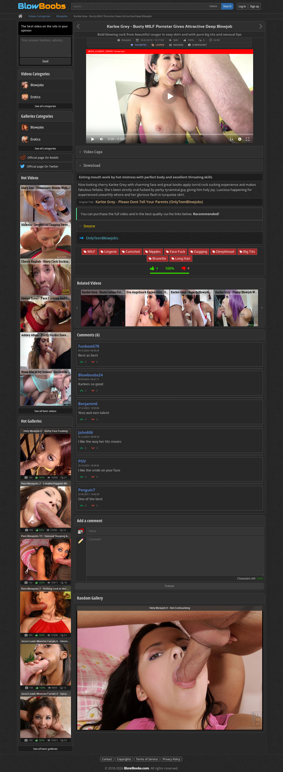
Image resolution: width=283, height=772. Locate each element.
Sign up (254, 6)
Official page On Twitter (42, 166)
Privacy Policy (171, 759)
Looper (160, 45)
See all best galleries (45, 748)
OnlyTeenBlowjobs (102, 238)
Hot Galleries (31, 421)
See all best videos (45, 411)
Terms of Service (147, 759)
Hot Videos (29, 178)
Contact (107, 759)
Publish (169, 586)
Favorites (141, 45)
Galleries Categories (37, 116)
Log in (242, 6)
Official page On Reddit (43, 157)
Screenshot (199, 45)
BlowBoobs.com (136, 768)
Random (178, 45)
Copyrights (124, 759)
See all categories (45, 106)
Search (227, 6)
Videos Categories (35, 74)
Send (45, 61)
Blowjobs (126, 40)
